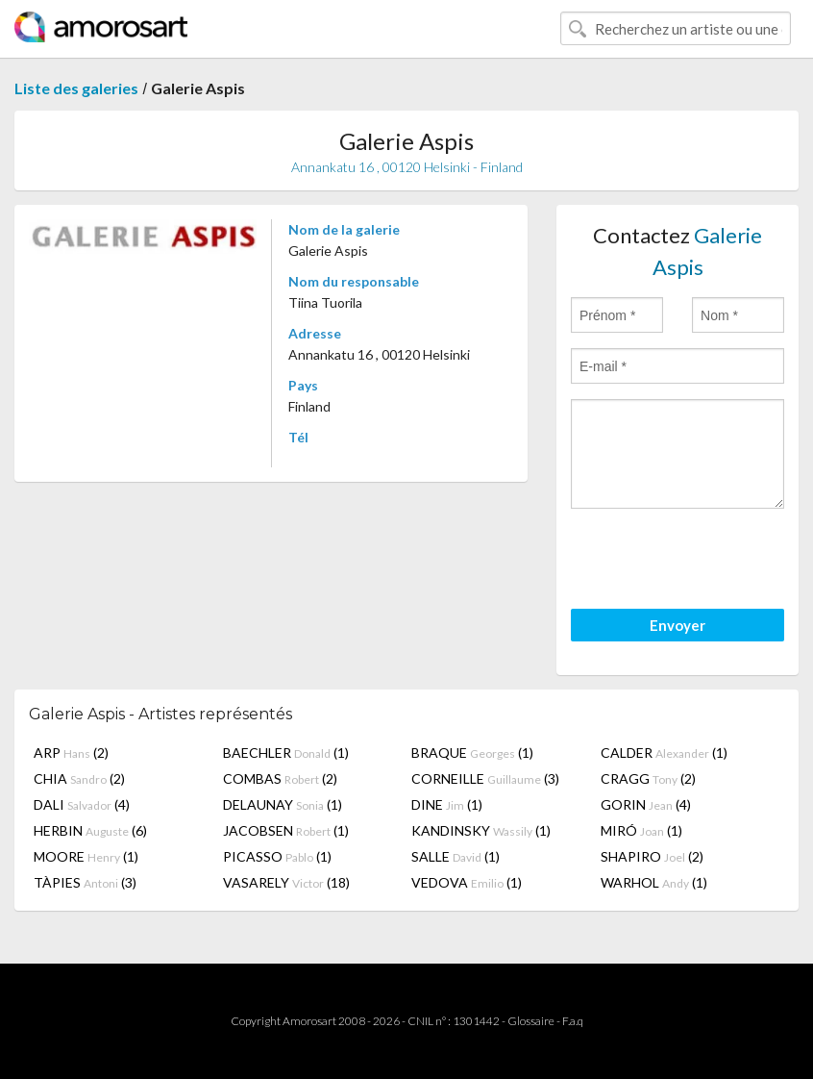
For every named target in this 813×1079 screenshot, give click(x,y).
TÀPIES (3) (85, 882)
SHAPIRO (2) (652, 856)
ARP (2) (71, 752)
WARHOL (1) (654, 882)
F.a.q (572, 1021)
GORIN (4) (646, 804)
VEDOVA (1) (466, 882)
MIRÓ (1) (641, 830)
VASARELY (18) (286, 882)
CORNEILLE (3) (485, 778)
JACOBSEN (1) (286, 830)
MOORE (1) (86, 856)
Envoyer (677, 625)
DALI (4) (82, 804)
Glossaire (530, 1021)
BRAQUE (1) (472, 752)
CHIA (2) (79, 778)
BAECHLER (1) (286, 752)
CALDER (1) (664, 752)
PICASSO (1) (277, 856)
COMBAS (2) (280, 778)
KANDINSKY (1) (481, 830)
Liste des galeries (76, 88)
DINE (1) (446, 804)
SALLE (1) (455, 856)
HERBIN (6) (90, 830)
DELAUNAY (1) (282, 804)
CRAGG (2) (648, 778)
